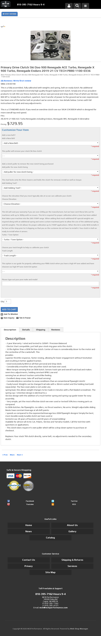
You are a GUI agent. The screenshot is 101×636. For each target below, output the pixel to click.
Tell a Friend (24, 318)
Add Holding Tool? (9, 183)
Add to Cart (9, 309)
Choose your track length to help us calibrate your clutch (25, 247)
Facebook (30, 501)
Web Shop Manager (79, 629)
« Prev (5, 455)
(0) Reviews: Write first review (16, 80)
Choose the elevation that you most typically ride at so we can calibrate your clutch (36, 196)
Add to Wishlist (11, 314)
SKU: (3, 84)
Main (12, 455)
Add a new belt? (9, 135)
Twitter (74, 501)
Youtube (30, 504)
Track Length (7, 251)
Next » (20, 455)
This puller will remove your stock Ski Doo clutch (22, 151)
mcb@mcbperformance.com (53, 607)
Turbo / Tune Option (10, 235)
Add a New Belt (8, 138)
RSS (74, 504)
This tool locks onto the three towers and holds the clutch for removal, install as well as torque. (42, 180)
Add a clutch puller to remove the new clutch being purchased (27, 164)
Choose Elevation (9, 199)
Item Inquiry (9, 318)
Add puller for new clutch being (15, 167)
